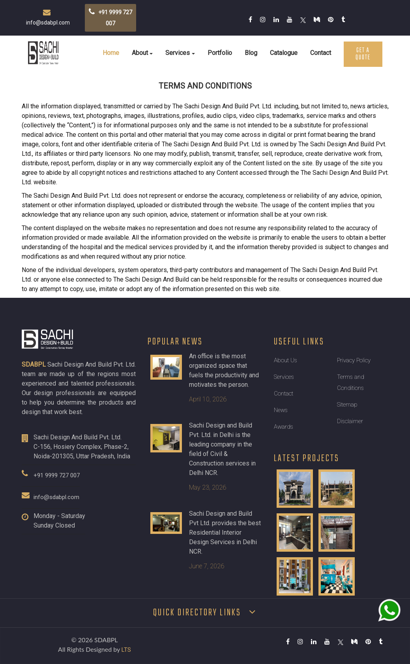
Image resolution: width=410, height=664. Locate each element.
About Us (285, 360)
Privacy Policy (354, 360)
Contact (320, 53)
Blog (251, 53)
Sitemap (347, 404)
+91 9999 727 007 (57, 475)
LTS (126, 649)
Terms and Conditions (350, 382)
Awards (283, 426)
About (140, 53)
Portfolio (220, 53)
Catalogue (284, 53)
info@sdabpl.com (56, 497)
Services (177, 53)
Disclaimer (350, 421)
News (281, 410)
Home (111, 53)
